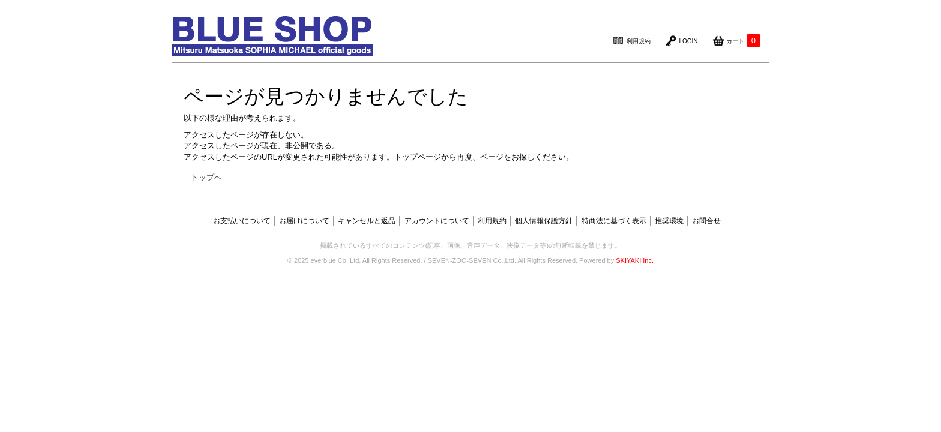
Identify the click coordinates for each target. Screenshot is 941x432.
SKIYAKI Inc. (635, 260)
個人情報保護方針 (544, 221)
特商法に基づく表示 (614, 221)
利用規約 (492, 221)
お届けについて (304, 221)
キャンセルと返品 (366, 221)
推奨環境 (669, 221)
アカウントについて (436, 221)
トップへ (206, 177)
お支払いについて (242, 221)
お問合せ (706, 221)
